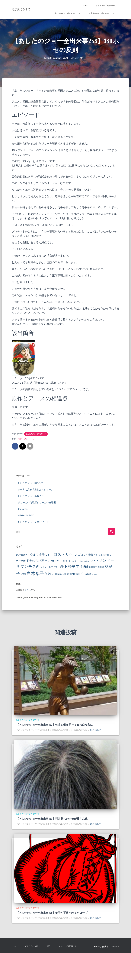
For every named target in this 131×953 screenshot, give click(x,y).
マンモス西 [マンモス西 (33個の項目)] (30, 566)
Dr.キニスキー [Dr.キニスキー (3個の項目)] (22, 555)
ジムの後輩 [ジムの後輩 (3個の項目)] (103, 555)
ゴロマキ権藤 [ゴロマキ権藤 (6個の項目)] (85, 554)
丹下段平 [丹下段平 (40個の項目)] (67, 566)
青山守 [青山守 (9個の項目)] (80, 574)
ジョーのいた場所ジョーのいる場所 (37, 502)
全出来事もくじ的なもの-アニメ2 (102, 13)
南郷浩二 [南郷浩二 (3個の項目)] (93, 567)
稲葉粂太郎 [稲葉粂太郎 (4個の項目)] (60, 574)
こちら (28, 590)
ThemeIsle (114, 946)
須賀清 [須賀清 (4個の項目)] (88, 574)
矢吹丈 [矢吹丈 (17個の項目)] (50, 574)
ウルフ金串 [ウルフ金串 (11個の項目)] (37, 554)
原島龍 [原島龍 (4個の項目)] (101, 567)
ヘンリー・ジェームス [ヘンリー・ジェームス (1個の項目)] (79, 561)
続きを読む (95, 730)
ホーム (85, 5)
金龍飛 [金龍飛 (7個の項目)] (71, 574)
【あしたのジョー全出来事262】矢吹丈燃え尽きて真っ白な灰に (54, 724)
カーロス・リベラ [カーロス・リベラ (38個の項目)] (61, 554)
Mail (49, 946)
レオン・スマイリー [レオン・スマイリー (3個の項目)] (49, 567)
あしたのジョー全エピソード (36, 434)
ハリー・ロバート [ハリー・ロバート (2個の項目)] (63, 561)
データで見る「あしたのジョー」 (36, 489)
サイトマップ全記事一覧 (106, 5)
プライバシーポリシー (33, 946)
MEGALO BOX (26, 515)
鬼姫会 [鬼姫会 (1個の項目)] (94, 574)
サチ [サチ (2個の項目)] (96, 555)
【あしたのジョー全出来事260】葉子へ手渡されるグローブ (51, 912)
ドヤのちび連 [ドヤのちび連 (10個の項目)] (35, 560)
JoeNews (23, 509)
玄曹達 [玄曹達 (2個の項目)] (23, 574)
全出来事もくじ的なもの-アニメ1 (68, 13)
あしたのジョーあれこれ (31, 496)
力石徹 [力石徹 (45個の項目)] (82, 566)
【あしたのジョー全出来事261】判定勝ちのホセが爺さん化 (51, 818)
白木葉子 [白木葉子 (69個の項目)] (35, 573)
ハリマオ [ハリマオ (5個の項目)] (49, 560)
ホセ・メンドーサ (26, 439)
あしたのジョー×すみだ (30, 483)
